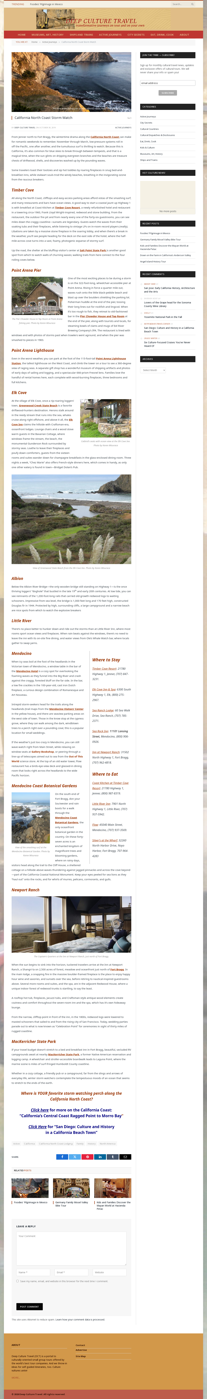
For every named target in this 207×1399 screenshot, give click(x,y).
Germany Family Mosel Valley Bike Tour (71, 1204)
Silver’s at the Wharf (104, 840)
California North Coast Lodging (55, 1143)
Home (22, 34)
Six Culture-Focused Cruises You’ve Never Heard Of (167, 344)
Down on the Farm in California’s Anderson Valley (165, 255)
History (92, 1143)
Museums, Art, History (47, 34)
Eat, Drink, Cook (162, 34)
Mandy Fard (149, 284)
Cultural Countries (149, 128)
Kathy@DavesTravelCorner (157, 323)
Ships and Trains (81, 34)
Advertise (81, 1349)
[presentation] (42, 1293)
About (184, 34)
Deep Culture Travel (24, 127)
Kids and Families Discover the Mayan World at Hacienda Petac (114, 1205)
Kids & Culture (147, 147)
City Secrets (136, 34)
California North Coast (105, 137)
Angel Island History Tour (153, 261)
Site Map (81, 1356)
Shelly (147, 313)
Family (80, 1143)
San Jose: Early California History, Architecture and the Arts (169, 289)
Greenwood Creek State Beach (38, 405)
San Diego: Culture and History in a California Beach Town (169, 329)
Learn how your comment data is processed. (80, 1319)
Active (16, 1143)
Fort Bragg (117, 969)
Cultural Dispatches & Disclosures (157, 135)
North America (107, 1143)
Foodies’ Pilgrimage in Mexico (46, 4)
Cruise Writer (150, 338)
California (29, 1143)
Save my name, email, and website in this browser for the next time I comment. (64, 1281)
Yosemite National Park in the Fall (163, 317)
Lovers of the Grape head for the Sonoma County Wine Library (167, 304)
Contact (80, 1345)
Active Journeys (110, 34)
